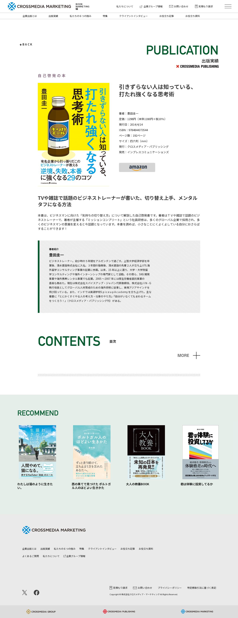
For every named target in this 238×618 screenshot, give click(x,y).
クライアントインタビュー (133, 16)
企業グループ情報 (151, 6)
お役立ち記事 (166, 16)
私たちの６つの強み (80, 16)
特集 (105, 16)
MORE (183, 355)
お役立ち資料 (192, 16)
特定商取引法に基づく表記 (201, 587)
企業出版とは (30, 16)
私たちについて (124, 6)
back (28, 44)
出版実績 (53, 16)
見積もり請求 (204, 6)
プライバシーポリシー (170, 587)
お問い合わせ (178, 6)
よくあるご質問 (30, 556)
